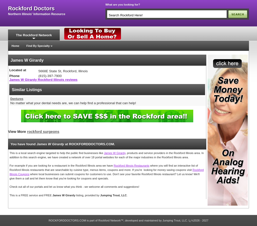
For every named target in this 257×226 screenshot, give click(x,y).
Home (15, 45)
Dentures (16, 99)
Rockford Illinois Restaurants (131, 165)
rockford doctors (31, 9)
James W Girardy (114, 153)
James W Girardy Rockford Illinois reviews (43, 80)
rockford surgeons (43, 132)
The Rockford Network (34, 35)
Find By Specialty (38, 45)
